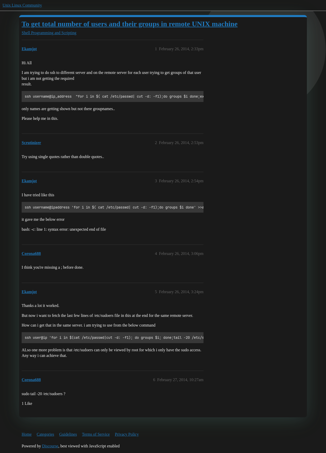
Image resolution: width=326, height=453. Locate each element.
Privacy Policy (127, 434)
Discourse (50, 446)
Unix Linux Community (22, 5)
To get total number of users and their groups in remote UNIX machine (130, 24)
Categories (45, 434)
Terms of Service (96, 434)
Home (27, 434)
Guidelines (68, 434)
